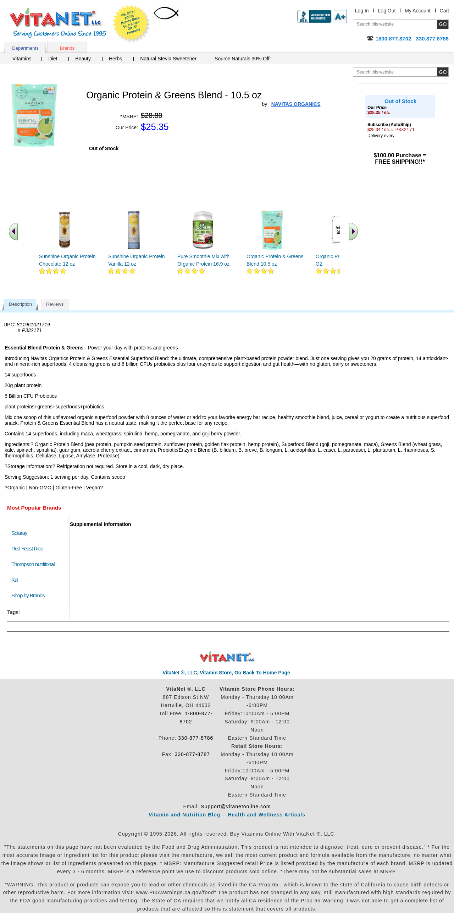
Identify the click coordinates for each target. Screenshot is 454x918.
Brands (67, 48)
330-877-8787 (192, 754)
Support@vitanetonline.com (236, 806)
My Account (417, 10)
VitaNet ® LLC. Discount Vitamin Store (227, 657)
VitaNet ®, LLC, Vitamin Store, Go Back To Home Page (226, 672)
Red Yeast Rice (27, 548)
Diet (52, 58)
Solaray (19, 533)
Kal (14, 580)
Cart (444, 10)
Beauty (83, 58)
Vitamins (21, 58)
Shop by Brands (29, 595)
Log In (362, 10)
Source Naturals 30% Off (242, 58)
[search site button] (442, 71)
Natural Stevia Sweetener (168, 58)
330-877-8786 (195, 738)
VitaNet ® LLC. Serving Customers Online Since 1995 (58, 23)
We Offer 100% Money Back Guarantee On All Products (131, 23)
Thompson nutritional (33, 564)
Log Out (387, 10)
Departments (25, 48)
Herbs (115, 58)
